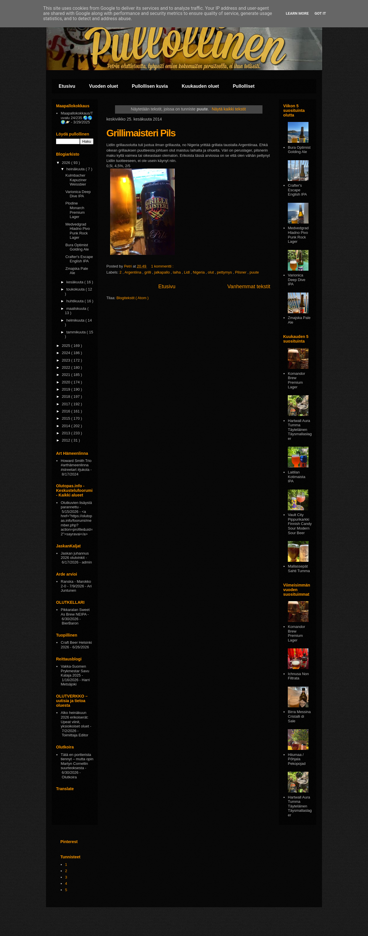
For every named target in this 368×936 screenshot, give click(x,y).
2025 (66, 345)
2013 (66, 433)
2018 (66, 396)
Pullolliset (244, 86)
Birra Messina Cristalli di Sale (299, 716)
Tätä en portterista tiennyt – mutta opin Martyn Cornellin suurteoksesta (77, 761)
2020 (66, 382)
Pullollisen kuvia (150, 86)
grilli (148, 272)
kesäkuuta (75, 282)
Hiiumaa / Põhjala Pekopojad (296, 759)
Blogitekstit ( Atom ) (132, 298)
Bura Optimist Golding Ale (77, 247)
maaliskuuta (76, 308)
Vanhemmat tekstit (248, 286)
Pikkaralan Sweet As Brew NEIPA (75, 612)
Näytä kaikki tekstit (229, 109)
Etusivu (67, 86)
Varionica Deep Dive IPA (78, 194)
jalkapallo (162, 272)
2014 (66, 426)
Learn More (297, 13)
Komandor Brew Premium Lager (296, 380)
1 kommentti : (163, 266)
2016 (66, 411)
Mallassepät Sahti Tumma (299, 568)
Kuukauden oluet (200, 86)
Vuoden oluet (103, 86)
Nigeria (199, 272)
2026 (66, 163)
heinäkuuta (76, 169)
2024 (66, 353)
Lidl (187, 272)
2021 (66, 375)
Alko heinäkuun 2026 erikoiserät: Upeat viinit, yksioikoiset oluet (75, 719)
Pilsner (241, 272)
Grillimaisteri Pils (140, 132)
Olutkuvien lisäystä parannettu (76, 505)
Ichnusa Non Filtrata (298, 676)
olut (211, 272)
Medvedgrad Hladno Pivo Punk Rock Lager (77, 231)
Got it (320, 13)
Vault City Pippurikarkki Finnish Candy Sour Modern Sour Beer (300, 524)
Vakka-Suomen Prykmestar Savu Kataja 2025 (75, 670)
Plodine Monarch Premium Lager (75, 210)
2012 (66, 440)
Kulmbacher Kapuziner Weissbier (76, 179)
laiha (177, 272)
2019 (66, 389)
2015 (66, 418)
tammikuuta (76, 332)
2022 (66, 367)
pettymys (225, 272)
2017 (66, 404)
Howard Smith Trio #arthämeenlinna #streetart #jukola (76, 465)
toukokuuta (76, 289)
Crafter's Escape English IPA (79, 259)
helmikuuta (75, 320)
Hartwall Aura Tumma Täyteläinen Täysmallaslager (300, 430)
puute (254, 272)
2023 (66, 360)
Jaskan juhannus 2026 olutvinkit (75, 555)
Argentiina (133, 272)
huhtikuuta (75, 301)
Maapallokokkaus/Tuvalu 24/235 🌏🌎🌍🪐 (77, 117)
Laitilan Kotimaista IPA (296, 476)
